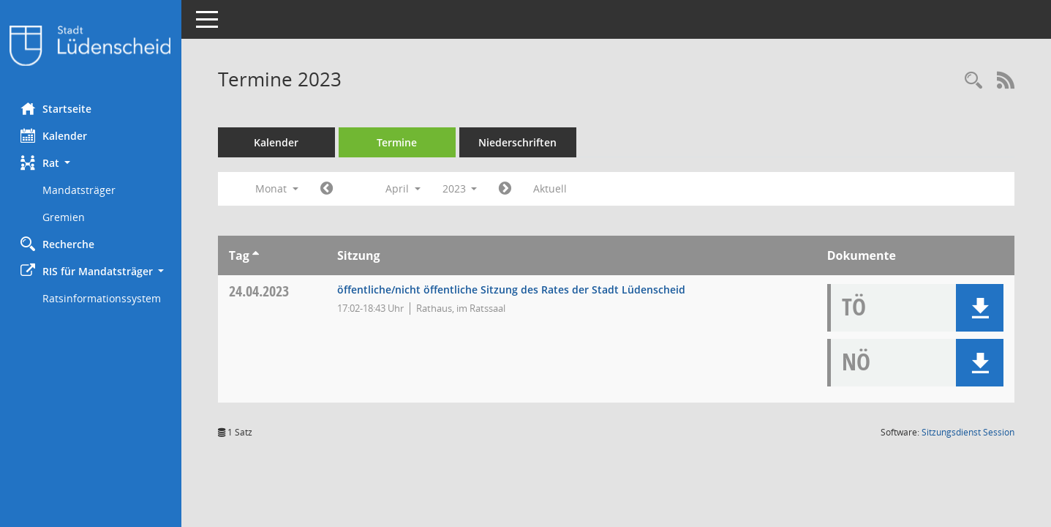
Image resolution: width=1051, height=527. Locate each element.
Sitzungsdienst (968, 432)
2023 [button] (461, 188)
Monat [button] (278, 188)
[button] (91, 162)
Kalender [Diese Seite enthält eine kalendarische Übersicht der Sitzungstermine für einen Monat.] (55, 135)
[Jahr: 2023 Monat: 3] (328, 189)
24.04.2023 (260, 291)
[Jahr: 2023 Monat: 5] (507, 189)
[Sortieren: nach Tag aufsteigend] (257, 255)
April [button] (404, 188)
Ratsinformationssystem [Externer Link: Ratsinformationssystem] (103, 298)
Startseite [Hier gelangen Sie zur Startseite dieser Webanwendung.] (57, 108)
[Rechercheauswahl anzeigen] (973, 81)
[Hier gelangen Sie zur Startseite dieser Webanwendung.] (91, 46)
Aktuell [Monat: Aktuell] (552, 188)
